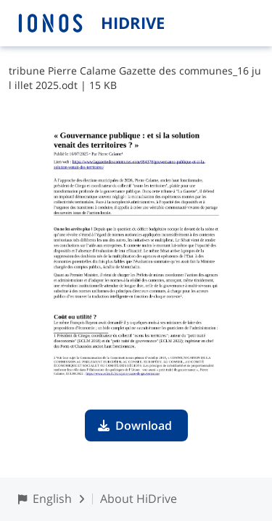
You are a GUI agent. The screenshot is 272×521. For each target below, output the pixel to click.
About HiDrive (138, 499)
